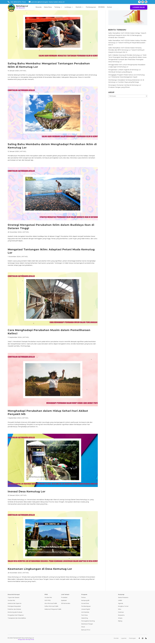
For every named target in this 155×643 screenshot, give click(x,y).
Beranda (39, 7)
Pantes (83, 597)
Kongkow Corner (123, 606)
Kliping (120, 621)
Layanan (123, 638)
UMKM (120, 600)
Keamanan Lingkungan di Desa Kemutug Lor (40, 568)
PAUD (83, 627)
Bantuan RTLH (85, 630)
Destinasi (121, 612)
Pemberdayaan (86, 606)
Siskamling (84, 618)
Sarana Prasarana (123, 597)
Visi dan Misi (11, 600)
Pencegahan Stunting (88, 621)
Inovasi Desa (85, 603)
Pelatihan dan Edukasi (14, 609)
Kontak (109, 7)
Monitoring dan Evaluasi (15, 612)
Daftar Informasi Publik (51, 606)
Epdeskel (64, 600)
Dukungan (132, 638)
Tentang (57, 7)
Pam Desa (84, 615)
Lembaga (68, 7)
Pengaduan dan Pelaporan (16, 615)
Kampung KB (85, 600)
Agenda (120, 603)
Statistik (78, 7)
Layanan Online (139, 7)
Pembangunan (91, 7)
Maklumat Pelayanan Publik (53, 609)
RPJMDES (101, 7)
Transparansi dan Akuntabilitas (17, 618)
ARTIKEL (23, 71)
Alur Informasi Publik (51, 603)
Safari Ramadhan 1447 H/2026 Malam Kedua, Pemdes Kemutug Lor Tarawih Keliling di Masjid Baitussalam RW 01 (127, 43)
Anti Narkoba (85, 612)
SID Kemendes (65, 603)
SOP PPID (48, 600)
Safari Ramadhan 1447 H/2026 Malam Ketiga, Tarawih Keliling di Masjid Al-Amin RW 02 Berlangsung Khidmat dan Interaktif (127, 35)
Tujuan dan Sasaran (13, 597)
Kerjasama (121, 615)
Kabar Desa (48, 7)
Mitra (119, 609)
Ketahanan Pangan (87, 624)
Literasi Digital (85, 609)
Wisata (120, 618)
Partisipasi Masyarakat (14, 606)
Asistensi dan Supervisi (14, 603)
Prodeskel (64, 597)
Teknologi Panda (30, 639)
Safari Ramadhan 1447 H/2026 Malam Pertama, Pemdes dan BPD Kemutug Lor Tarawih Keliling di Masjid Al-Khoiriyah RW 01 (126, 50)
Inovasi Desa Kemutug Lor (26, 491)
